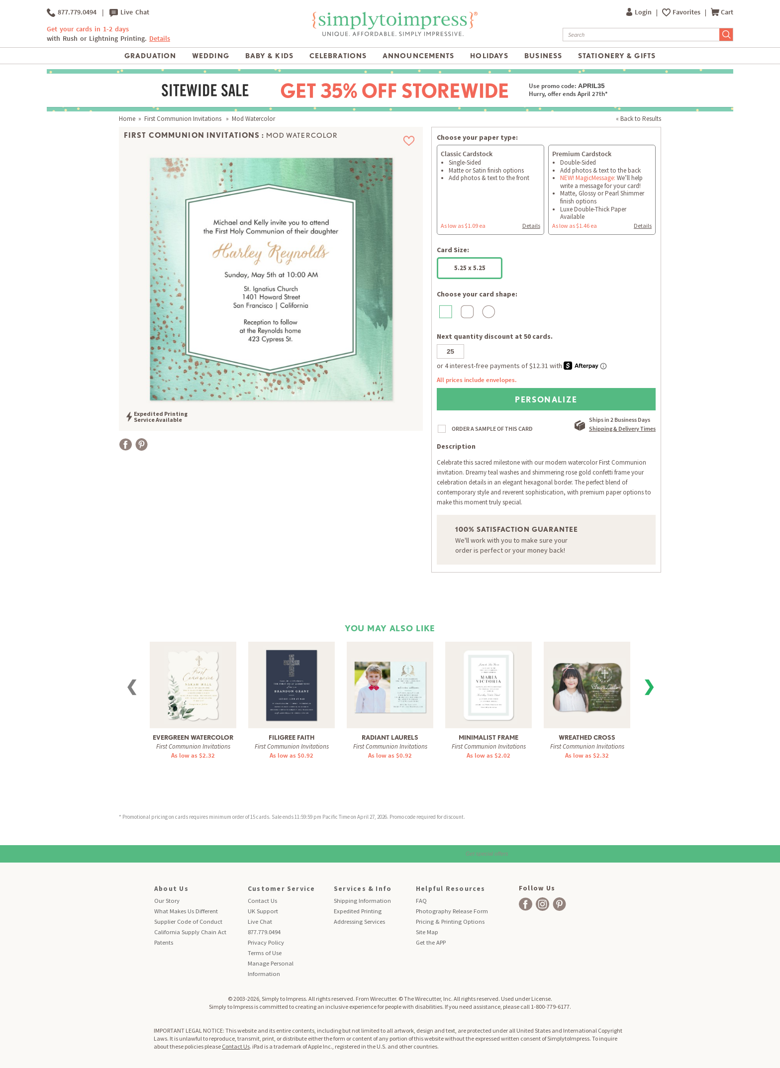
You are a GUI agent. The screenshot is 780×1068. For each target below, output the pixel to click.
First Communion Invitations (183, 118)
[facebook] (525, 904)
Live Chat (129, 12)
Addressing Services (359, 921)
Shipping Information (362, 900)
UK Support (263, 911)
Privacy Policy (266, 942)
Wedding (210, 56)
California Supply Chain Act (190, 932)
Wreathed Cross (587, 737)
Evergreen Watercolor (193, 737)
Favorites (687, 12)
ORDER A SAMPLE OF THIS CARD (492, 428)
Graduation (150, 56)
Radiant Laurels (390, 737)
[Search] (641, 34)
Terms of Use (265, 953)
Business (543, 56)
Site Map (427, 932)
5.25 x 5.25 (470, 268)
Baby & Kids (269, 56)
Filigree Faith (291, 737)
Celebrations (338, 56)
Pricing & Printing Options (450, 921)
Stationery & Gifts (617, 56)
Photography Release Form (452, 911)
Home (127, 118)
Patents (163, 942)
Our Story (167, 900)
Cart (722, 12)
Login (639, 12)
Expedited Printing (358, 911)
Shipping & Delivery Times (622, 428)
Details (159, 38)
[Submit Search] (726, 34)
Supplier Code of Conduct (188, 921)
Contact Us (262, 900)
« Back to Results (638, 118)
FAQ (421, 900)
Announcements (419, 56)
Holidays (489, 56)
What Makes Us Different (186, 911)
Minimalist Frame (488, 737)
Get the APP (431, 942)
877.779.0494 (72, 12)
